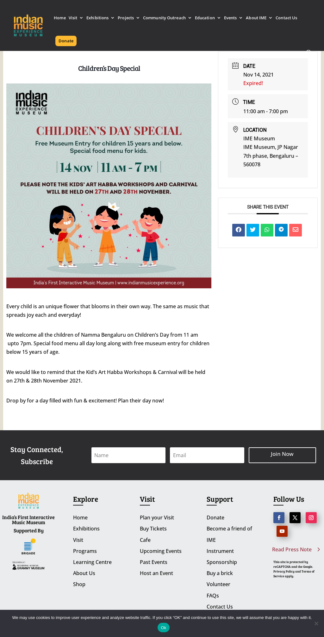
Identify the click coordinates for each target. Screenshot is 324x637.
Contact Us (286, 18)
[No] (316, 623)
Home (59, 18)
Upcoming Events (161, 551)
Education (205, 18)
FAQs (213, 595)
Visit (73, 18)
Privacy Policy (284, 571)
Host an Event (156, 573)
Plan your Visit (157, 517)
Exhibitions (97, 18)
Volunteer (218, 584)
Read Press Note (292, 549)
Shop (79, 584)
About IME (256, 18)
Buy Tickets (153, 528)
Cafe (145, 539)
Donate (66, 41)
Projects (126, 18)
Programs (85, 551)
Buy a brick (220, 573)
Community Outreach (164, 18)
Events (230, 18)
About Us (84, 573)
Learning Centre (92, 562)
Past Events (153, 562)
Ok (163, 627)
